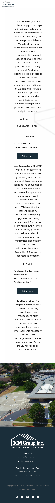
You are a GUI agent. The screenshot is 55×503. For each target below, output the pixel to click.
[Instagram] (27, 497)
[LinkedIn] (22, 497)
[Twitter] (17, 497)
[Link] (8, 4)
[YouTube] (38, 497)
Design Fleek (31, 489)
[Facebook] (33, 497)
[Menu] (51, 4)
